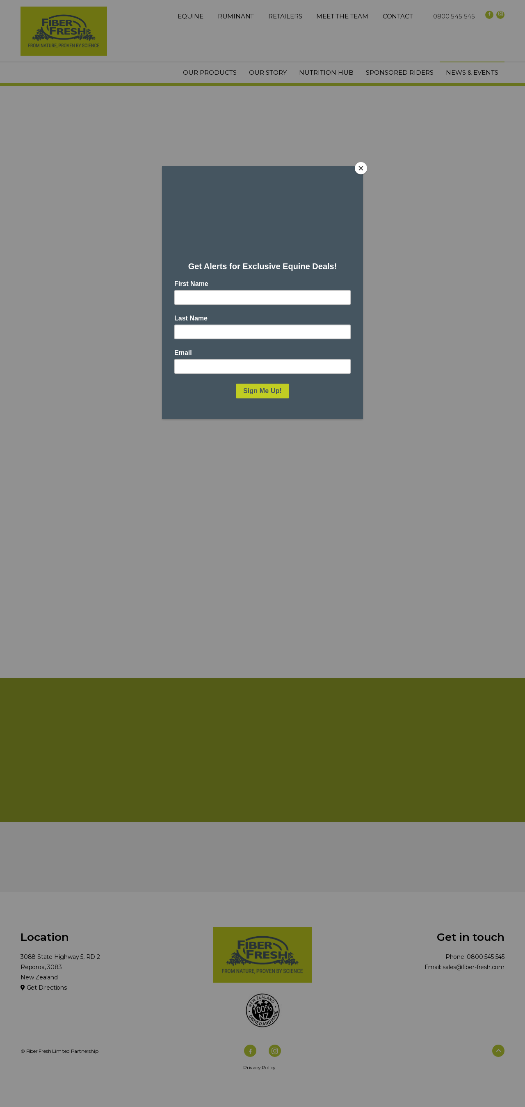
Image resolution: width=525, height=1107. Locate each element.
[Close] (361, 168)
